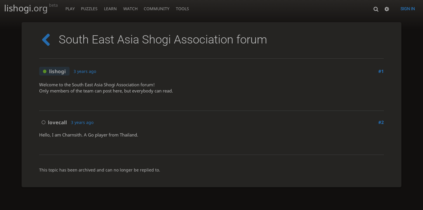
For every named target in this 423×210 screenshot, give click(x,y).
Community (156, 8)
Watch (130, 8)
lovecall (53, 122)
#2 (381, 122)
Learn (110, 8)
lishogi (31, 8)
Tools (182, 8)
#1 (381, 71)
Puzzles (89, 8)
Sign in (408, 8)
